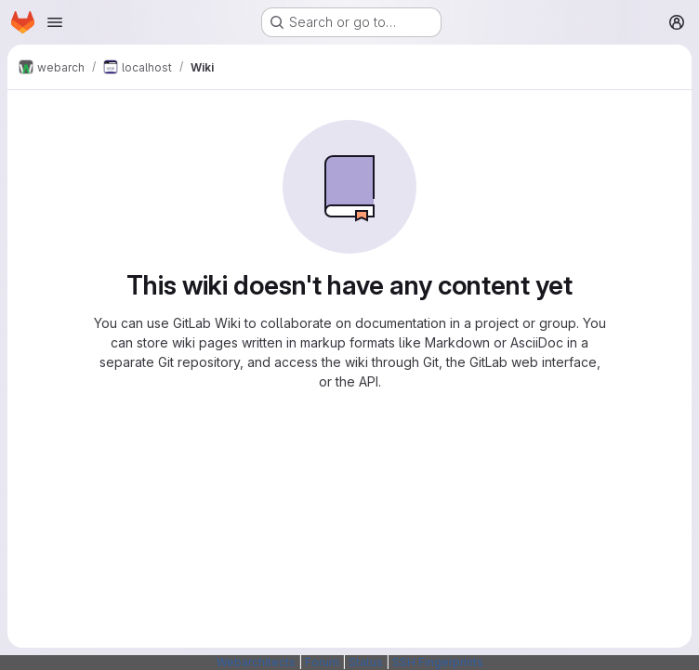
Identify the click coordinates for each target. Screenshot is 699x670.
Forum (322, 662)
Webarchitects (256, 662)
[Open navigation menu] (55, 22)
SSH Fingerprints (437, 662)
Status (366, 662)
